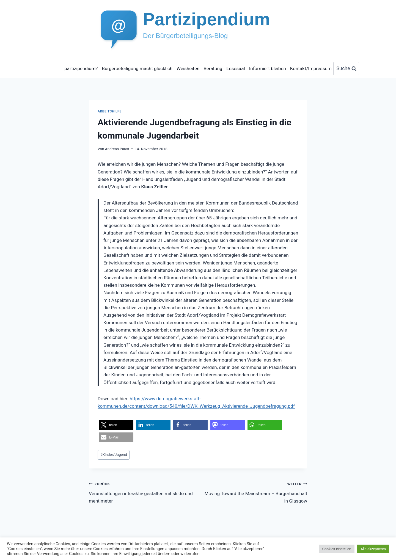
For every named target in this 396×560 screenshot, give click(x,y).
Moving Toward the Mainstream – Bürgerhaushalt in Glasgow (255, 492)
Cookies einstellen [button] (336, 549)
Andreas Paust (117, 149)
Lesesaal (235, 68)
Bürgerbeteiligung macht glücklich (137, 68)
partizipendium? (81, 68)
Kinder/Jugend (113, 454)
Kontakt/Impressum (311, 68)
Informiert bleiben (267, 68)
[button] (116, 425)
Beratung (213, 68)
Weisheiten (188, 68)
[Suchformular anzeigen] (346, 68)
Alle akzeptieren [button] (373, 549)
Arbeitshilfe (109, 111)
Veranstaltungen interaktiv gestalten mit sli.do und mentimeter (141, 492)
